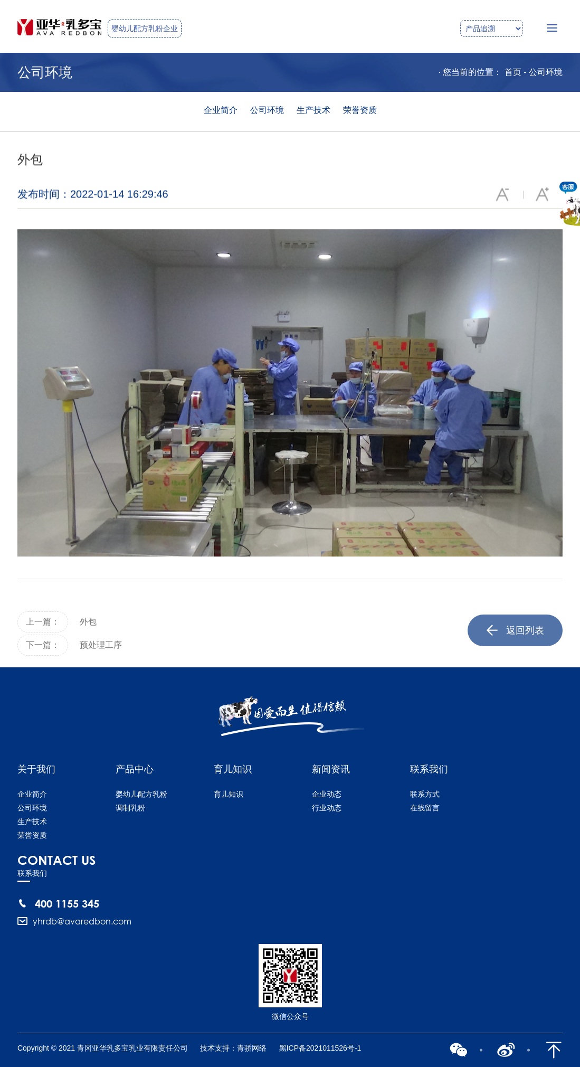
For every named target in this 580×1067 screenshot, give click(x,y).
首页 (513, 72)
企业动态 (326, 794)
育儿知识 (228, 794)
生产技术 (313, 110)
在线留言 (425, 808)
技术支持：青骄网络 (233, 1048)
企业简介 (220, 110)
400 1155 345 (67, 903)
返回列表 (515, 640)
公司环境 (546, 72)
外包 (88, 631)
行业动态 (326, 808)
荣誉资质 (360, 110)
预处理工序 (101, 654)
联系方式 (425, 794)
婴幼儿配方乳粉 (141, 794)
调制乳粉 (130, 808)
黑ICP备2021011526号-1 (320, 1048)
